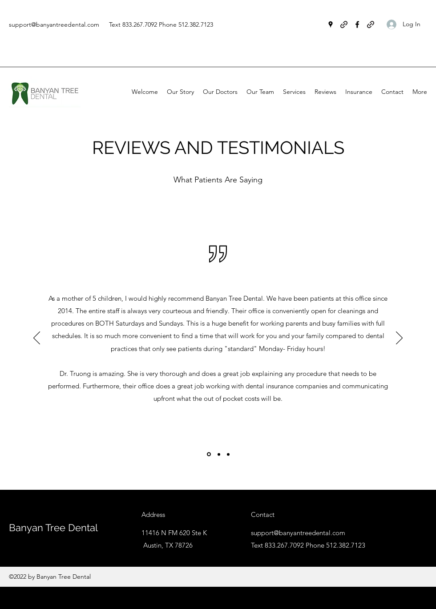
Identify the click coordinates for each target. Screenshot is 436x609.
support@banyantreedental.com (54, 24)
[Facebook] (357, 24)
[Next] (399, 338)
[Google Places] (330, 24)
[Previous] (36, 338)
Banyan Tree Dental (53, 527)
